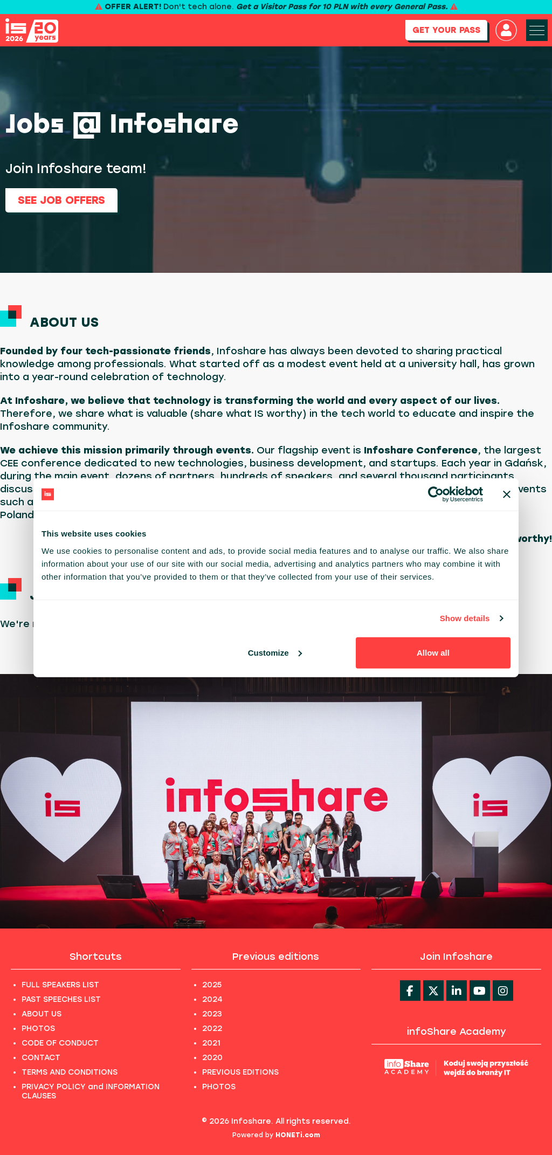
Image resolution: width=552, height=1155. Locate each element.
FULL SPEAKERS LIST (60, 984)
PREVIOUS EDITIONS (240, 1072)
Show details (465, 618)
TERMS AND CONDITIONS (70, 1072)
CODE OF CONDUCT (60, 1043)
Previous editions (275, 956)
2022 (212, 1028)
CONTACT (41, 1057)
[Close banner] (506, 494)
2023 (212, 1014)
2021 (211, 1043)
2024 (212, 999)
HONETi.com (297, 1135)
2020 (212, 1057)
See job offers (61, 200)
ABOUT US (41, 1014)
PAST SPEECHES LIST (61, 999)
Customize (275, 652)
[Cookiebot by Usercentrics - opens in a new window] (436, 494)
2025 (212, 984)
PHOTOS (38, 1028)
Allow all (433, 652)
